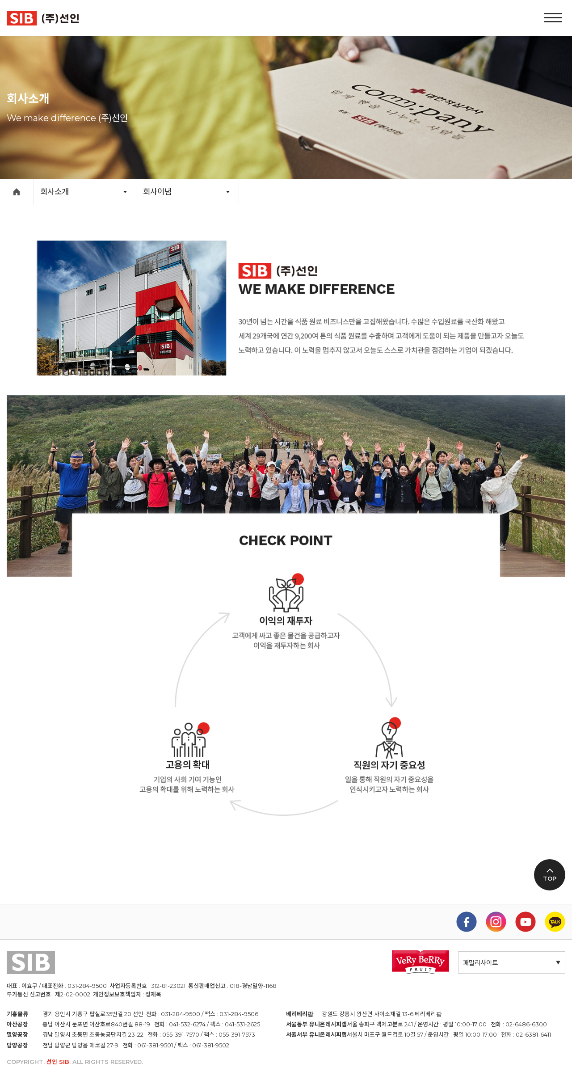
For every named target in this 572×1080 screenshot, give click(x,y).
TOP (549, 878)
